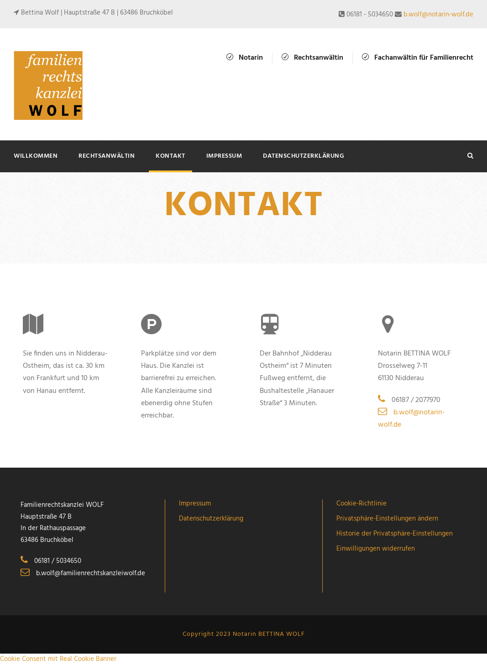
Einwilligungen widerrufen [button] (375, 548)
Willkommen (36, 156)
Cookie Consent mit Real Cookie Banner (58, 659)
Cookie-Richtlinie (361, 503)
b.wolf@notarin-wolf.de (438, 14)
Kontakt (170, 156)
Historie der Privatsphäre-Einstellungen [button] (394, 533)
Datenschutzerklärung (303, 156)
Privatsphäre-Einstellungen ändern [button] (387, 518)
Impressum (224, 156)
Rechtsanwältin (107, 156)
